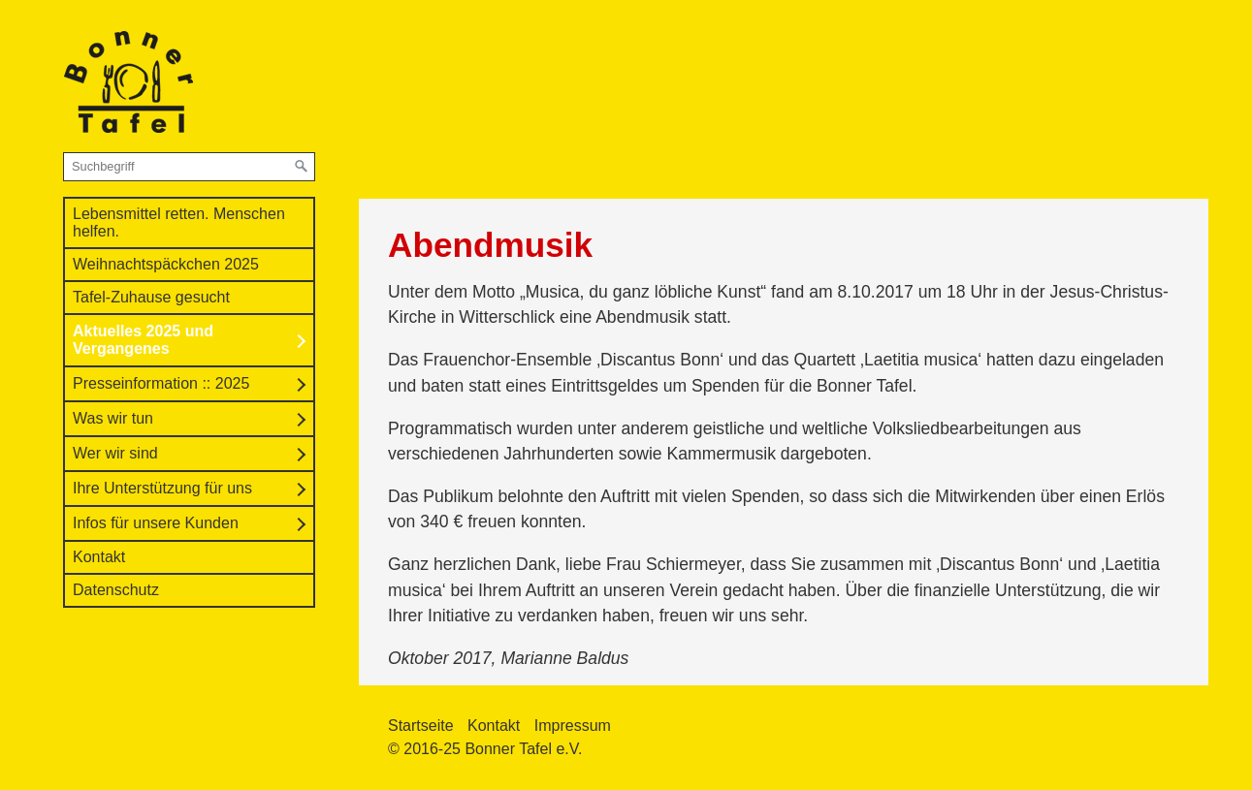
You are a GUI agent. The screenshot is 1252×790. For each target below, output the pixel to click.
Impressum (572, 725)
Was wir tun (113, 418)
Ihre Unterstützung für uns (162, 488)
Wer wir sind (115, 453)
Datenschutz (116, 590)
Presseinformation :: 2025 (161, 383)
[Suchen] (301, 166)
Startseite (421, 725)
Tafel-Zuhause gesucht (151, 297)
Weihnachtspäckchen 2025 (166, 264)
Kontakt (99, 557)
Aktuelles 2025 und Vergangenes (143, 340)
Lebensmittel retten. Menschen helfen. (179, 222)
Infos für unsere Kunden (156, 523)
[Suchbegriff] (189, 166)
